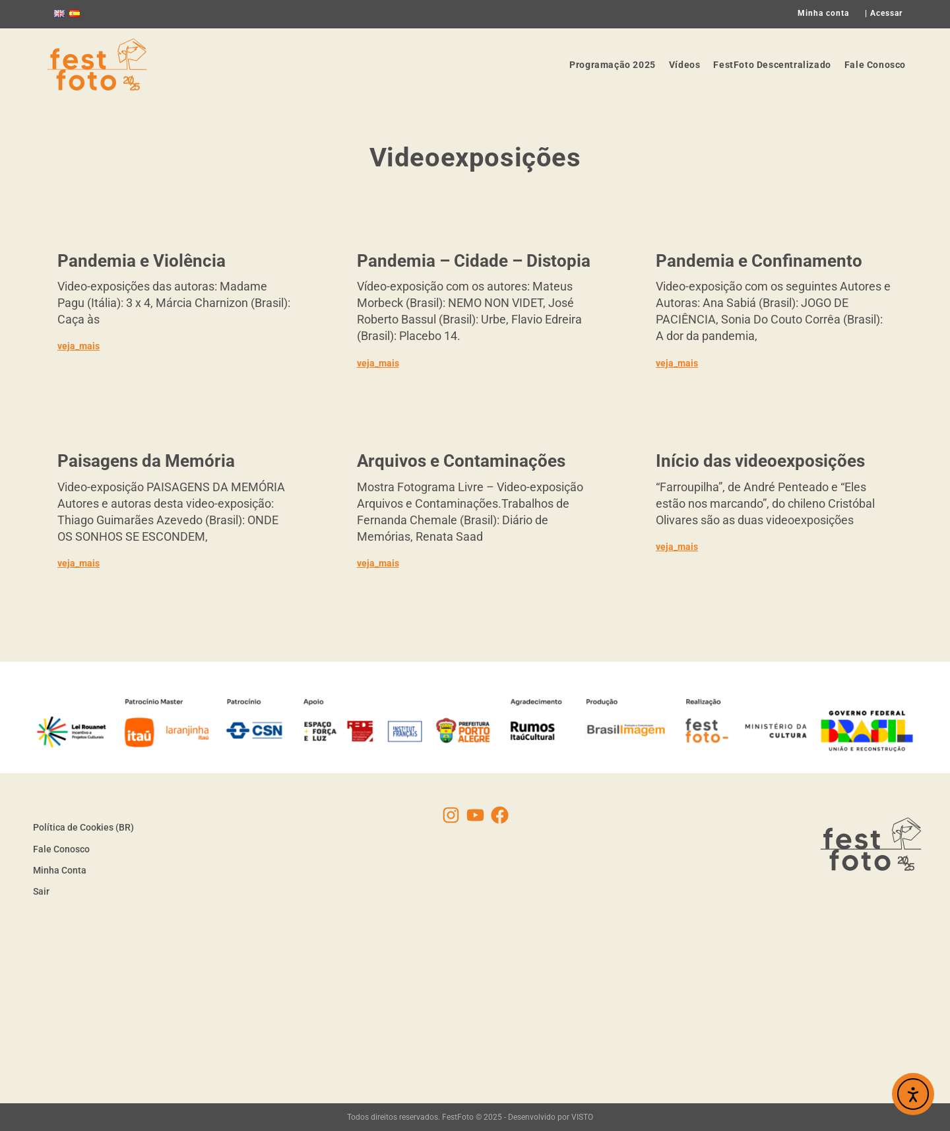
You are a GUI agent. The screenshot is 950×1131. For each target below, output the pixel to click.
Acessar (886, 13)
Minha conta (823, 13)
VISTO (582, 1117)
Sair (41, 891)
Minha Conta (59, 870)
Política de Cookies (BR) (83, 827)
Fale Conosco (61, 849)
